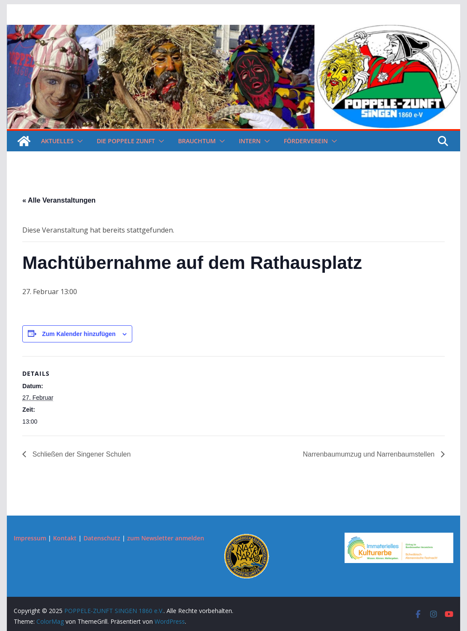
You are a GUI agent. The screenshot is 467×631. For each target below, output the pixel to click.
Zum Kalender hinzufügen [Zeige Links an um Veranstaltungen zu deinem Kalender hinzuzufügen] (79, 333)
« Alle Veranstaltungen (58, 200)
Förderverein (306, 141)
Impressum (30, 538)
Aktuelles (57, 141)
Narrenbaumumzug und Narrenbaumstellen (369, 454)
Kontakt (65, 538)
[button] (78, 141)
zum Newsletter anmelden (165, 538)
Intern (250, 141)
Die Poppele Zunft (126, 141)
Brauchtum (197, 141)
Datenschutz (101, 538)
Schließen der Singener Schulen (80, 454)
